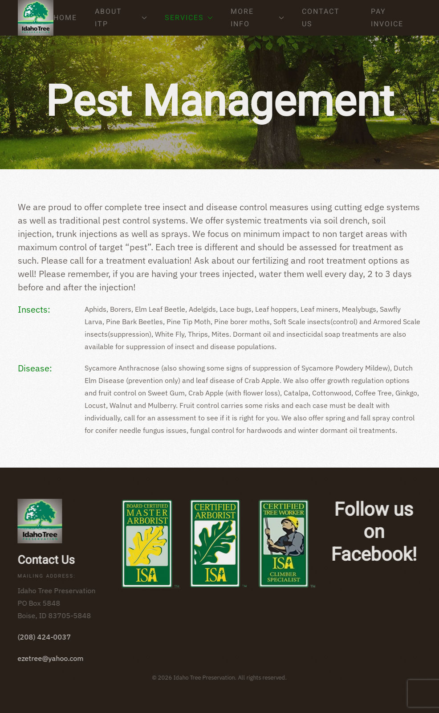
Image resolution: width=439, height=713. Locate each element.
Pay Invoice (387, 17)
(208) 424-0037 (43, 636)
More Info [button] (258, 17)
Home (65, 17)
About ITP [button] (121, 17)
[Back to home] (35, 18)
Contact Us (321, 17)
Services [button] (189, 17)
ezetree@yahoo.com (50, 658)
